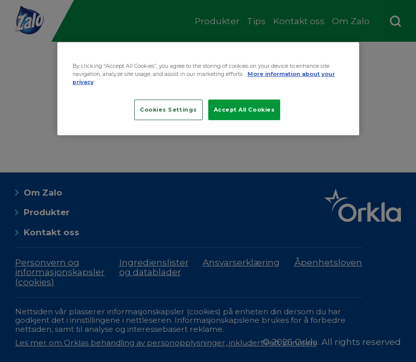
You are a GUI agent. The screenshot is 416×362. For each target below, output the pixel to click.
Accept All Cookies (244, 110)
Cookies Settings (168, 110)
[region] (208, 88)
